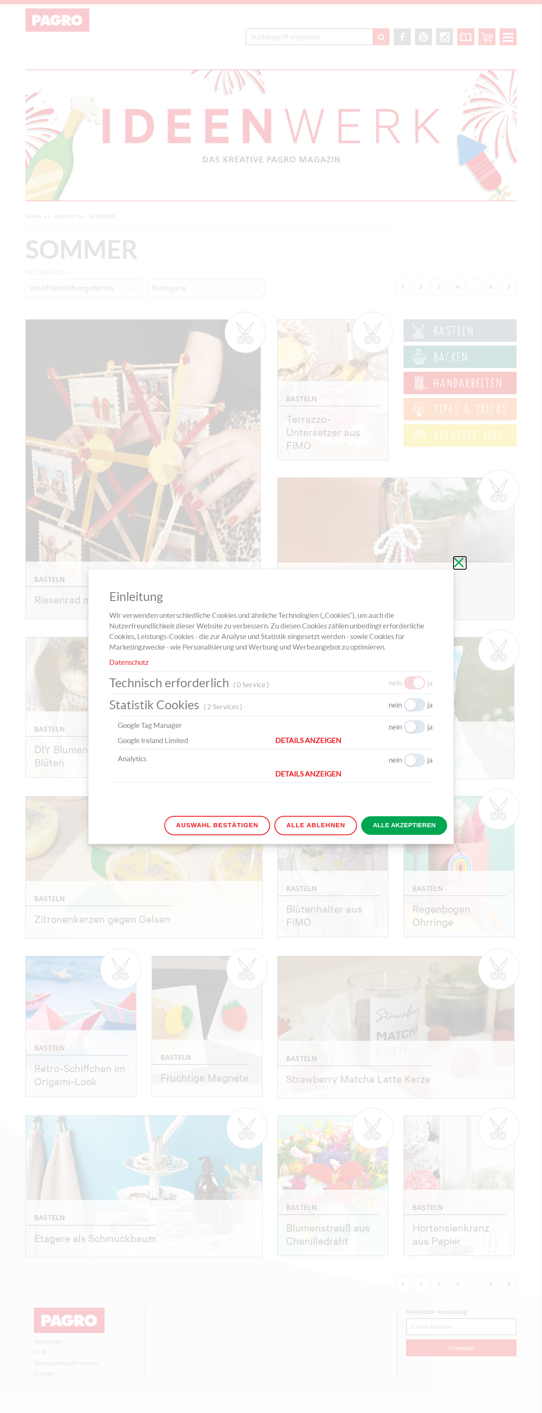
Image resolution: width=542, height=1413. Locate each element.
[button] (354, 740)
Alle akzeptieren (404, 825)
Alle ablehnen (315, 825)
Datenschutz (129, 662)
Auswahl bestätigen (217, 825)
